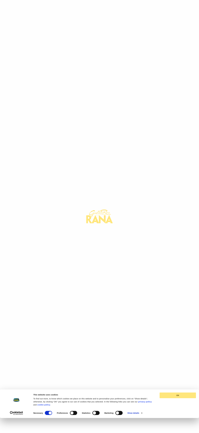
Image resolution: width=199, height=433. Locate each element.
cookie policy (43, 391)
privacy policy (145, 388)
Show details (133, 399)
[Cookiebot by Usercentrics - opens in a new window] (16, 399)
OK (177, 382)
